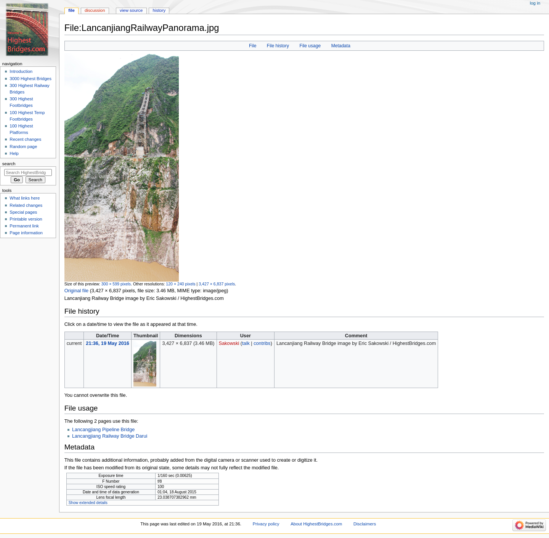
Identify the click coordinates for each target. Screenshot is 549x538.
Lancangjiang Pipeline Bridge (103, 429)
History (159, 10)
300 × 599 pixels (116, 284)
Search (9, 163)
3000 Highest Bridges (30, 78)
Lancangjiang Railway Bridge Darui (109, 436)
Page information (26, 232)
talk (246, 343)
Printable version (26, 219)
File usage (310, 45)
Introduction (21, 71)
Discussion (95, 10)
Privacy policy (266, 524)
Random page (23, 146)
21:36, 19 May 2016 (107, 343)
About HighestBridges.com (316, 524)
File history (278, 45)
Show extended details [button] (88, 503)
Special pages (23, 212)
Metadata (340, 45)
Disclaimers (364, 524)
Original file (76, 290)
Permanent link (24, 226)
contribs (262, 343)
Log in (535, 3)
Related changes (26, 205)
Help (14, 153)
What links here (25, 198)
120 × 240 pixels (180, 284)
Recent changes (25, 139)
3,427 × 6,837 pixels (217, 284)
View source (131, 10)
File (252, 45)
